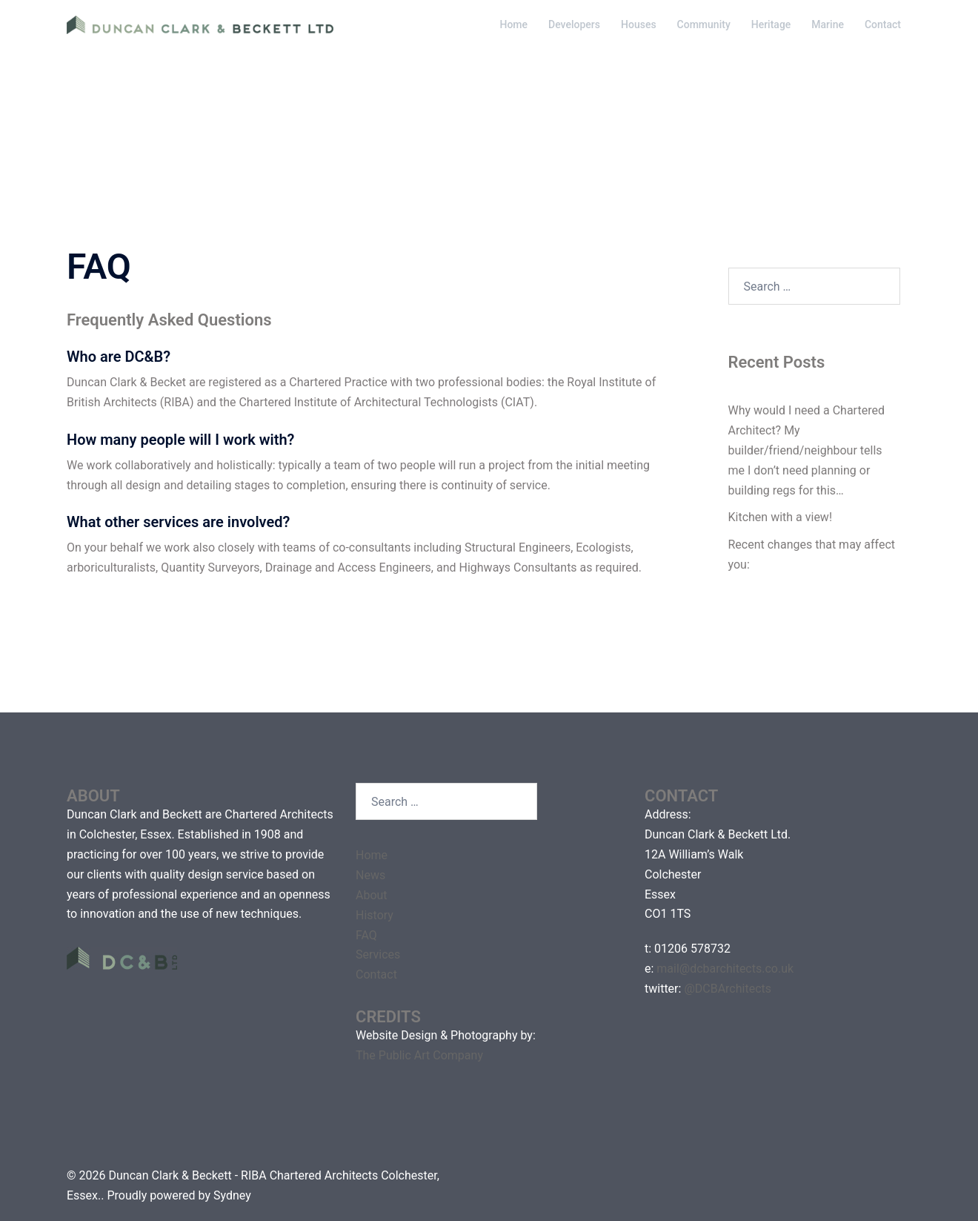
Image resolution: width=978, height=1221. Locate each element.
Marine (827, 24)
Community (704, 24)
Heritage (771, 24)
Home (513, 24)
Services (378, 954)
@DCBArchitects (727, 989)
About (371, 895)
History (374, 915)
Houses (638, 24)
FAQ (366, 935)
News (370, 875)
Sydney (232, 1195)
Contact (883, 24)
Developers (574, 24)
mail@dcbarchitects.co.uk (725, 969)
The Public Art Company (419, 1055)
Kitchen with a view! (780, 517)
